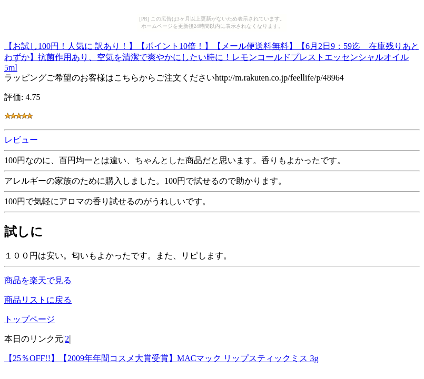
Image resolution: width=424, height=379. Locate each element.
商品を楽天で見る (38, 280)
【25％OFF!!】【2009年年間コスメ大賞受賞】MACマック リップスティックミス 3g (161, 358)
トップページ (29, 319)
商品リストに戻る (38, 299)
